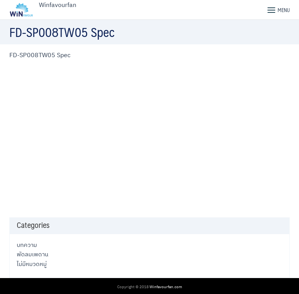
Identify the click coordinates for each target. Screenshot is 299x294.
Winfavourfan (57, 5)
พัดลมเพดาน (32, 254)
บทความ (27, 244)
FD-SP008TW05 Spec (39, 55)
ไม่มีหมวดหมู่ (32, 264)
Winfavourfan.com (166, 286)
